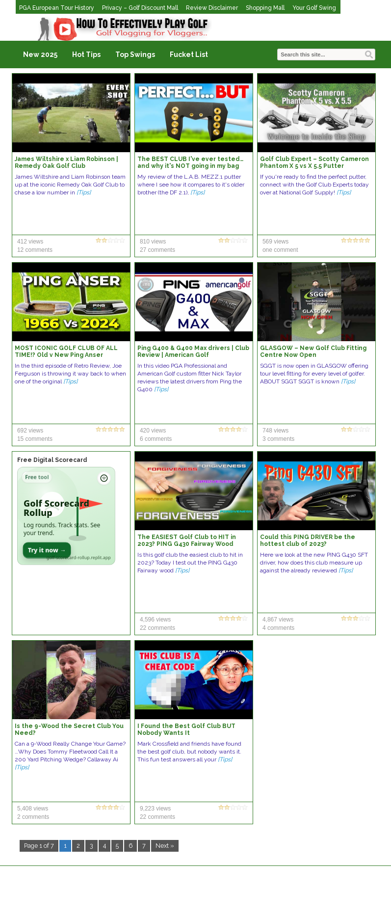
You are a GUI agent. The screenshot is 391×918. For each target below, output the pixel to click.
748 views (275, 430)
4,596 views (155, 619)
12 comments (34, 249)
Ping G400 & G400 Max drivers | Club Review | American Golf (193, 351)
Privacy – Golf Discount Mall (140, 7)
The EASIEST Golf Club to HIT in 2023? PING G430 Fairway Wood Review (186, 544)
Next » (165, 845)
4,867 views (277, 619)
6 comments (156, 438)
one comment (280, 249)
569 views (275, 241)
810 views (153, 241)
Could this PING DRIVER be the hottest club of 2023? (307, 540)
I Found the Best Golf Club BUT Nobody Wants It (186, 729)
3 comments (278, 438)
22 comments (157, 627)
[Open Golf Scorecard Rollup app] (66, 516)
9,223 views (155, 808)
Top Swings (135, 54)
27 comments (157, 249)
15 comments (34, 438)
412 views (30, 241)
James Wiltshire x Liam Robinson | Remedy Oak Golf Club (66, 162)
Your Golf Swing (314, 7)
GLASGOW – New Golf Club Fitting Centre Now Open (313, 351)
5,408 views (32, 808)
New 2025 (40, 54)
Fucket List (189, 54)
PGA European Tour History (56, 7)
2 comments (33, 816)
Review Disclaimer (212, 7)
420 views (153, 430)
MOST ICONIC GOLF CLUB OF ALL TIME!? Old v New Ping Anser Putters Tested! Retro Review (66, 355)
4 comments (278, 627)
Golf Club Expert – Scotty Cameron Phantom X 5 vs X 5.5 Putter (314, 162)
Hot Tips (86, 54)
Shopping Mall (265, 7)
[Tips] (84, 192)
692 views (30, 430)
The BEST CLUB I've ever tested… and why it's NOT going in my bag (190, 162)
